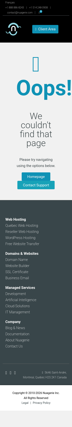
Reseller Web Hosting (22, 231)
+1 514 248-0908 (38, 7)
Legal (24, 403)
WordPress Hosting (20, 238)
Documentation (17, 334)
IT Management (17, 312)
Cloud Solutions (17, 306)
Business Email (17, 278)
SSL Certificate (16, 272)
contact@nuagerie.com (20, 12)
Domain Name (16, 259)
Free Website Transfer (22, 244)
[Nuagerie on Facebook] (6, 372)
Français (10, 2)
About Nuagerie (17, 340)
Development (15, 294)
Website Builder (17, 266)
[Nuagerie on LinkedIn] (15, 372)
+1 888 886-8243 (15, 7)
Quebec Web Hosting (21, 225)
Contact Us (14, 346)
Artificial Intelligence (20, 300)
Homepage (36, 177)
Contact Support (36, 185)
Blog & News (15, 328)
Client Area (45, 29)
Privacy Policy (42, 403)
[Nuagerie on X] (11, 372)
